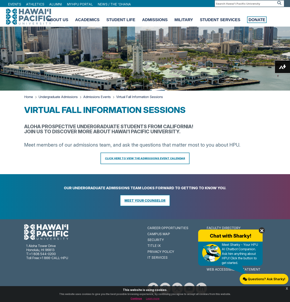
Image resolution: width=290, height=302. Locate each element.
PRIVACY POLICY (160, 252)
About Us (57, 20)
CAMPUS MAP (158, 234)
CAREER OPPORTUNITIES (167, 228)
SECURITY (155, 240)
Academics (87, 20)
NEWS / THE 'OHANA (114, 4)
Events (14, 4)
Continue (136, 298)
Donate (257, 20)
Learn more (153, 298)
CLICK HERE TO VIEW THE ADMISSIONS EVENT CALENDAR (145, 158)
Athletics (35, 4)
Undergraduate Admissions (58, 97)
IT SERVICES (157, 257)
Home (28, 97)
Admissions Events (97, 97)
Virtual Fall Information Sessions (139, 97)
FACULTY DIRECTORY (224, 228)
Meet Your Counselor (145, 201)
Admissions (155, 20)
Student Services (220, 20)
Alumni (55, 4)
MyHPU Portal (80, 4)
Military (183, 20)
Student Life (120, 20)
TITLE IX (154, 246)
